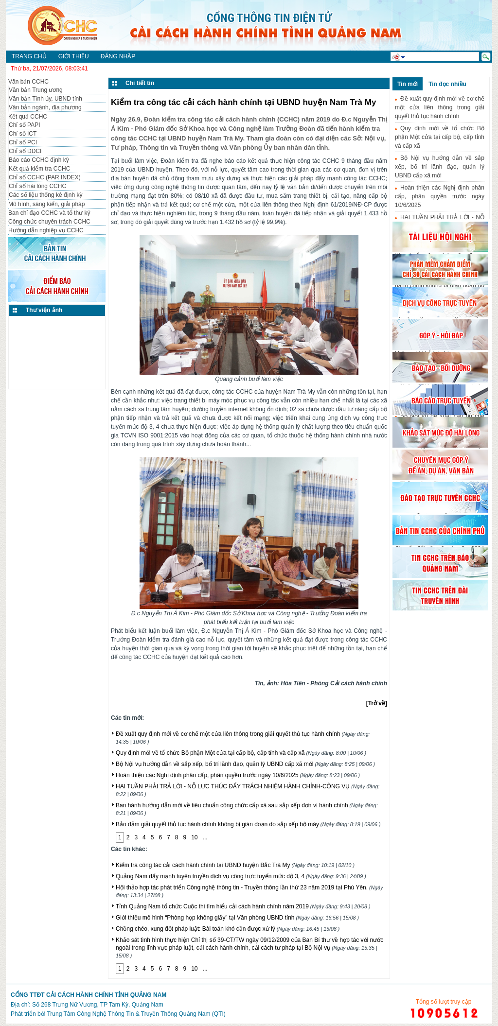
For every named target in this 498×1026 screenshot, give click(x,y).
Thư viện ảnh (44, 310)
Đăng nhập (118, 56)
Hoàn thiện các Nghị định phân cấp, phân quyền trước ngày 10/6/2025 (238, 775)
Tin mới (407, 84)
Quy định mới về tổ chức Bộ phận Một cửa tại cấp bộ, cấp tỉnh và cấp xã (241, 752)
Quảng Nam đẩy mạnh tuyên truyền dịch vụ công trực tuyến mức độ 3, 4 (241, 876)
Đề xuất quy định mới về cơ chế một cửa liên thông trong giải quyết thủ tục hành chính (439, 107)
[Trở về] (376, 703)
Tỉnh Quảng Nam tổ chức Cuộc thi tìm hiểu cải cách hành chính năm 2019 (243, 906)
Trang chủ (29, 56)
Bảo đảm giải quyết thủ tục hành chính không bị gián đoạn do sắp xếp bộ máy (248, 824)
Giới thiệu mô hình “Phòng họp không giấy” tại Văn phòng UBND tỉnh (237, 917)
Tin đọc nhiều (447, 84)
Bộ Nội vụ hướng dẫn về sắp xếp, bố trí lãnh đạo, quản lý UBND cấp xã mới (245, 764)
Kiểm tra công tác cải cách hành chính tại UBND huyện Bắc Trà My (235, 865)
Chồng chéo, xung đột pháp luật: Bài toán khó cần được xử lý (227, 928)
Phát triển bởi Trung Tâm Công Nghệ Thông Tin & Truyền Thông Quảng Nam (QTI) (118, 1013)
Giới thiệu (73, 56)
